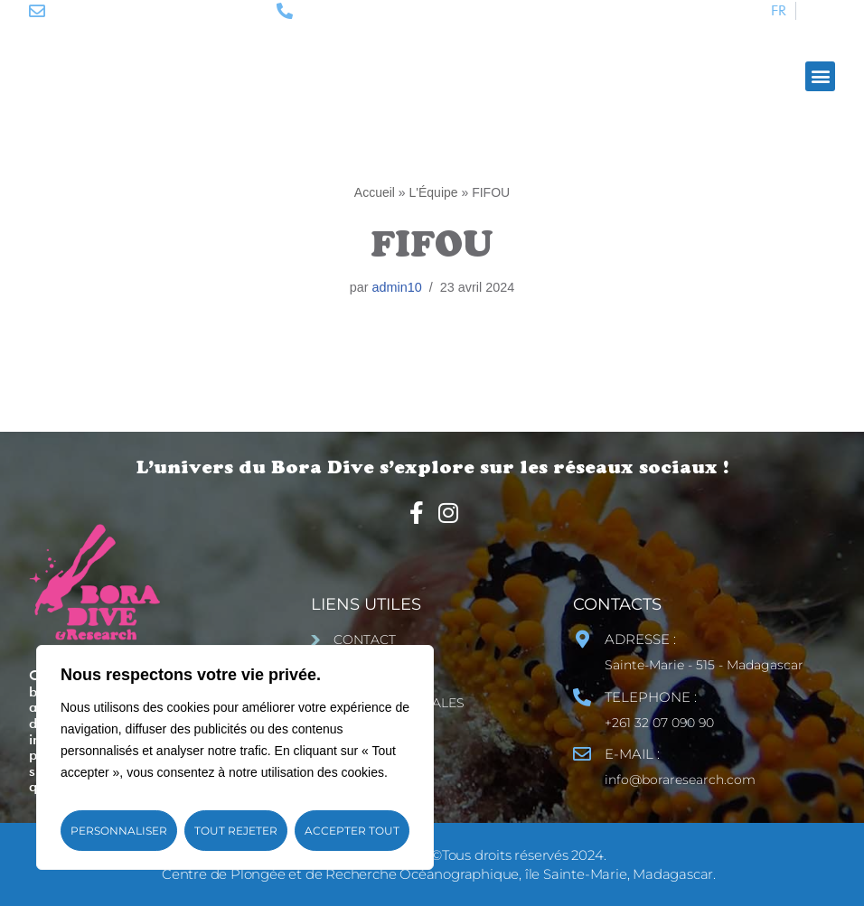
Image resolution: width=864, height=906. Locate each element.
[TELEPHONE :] (582, 697)
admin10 (397, 287)
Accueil (374, 192)
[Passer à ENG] (820, 11)
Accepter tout (352, 830)
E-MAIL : (632, 753)
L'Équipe (433, 192)
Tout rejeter (235, 830)
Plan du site (378, 671)
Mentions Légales (399, 703)
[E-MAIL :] (582, 754)
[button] (820, 76)
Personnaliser (118, 830)
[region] (235, 757)
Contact (364, 639)
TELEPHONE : (651, 696)
